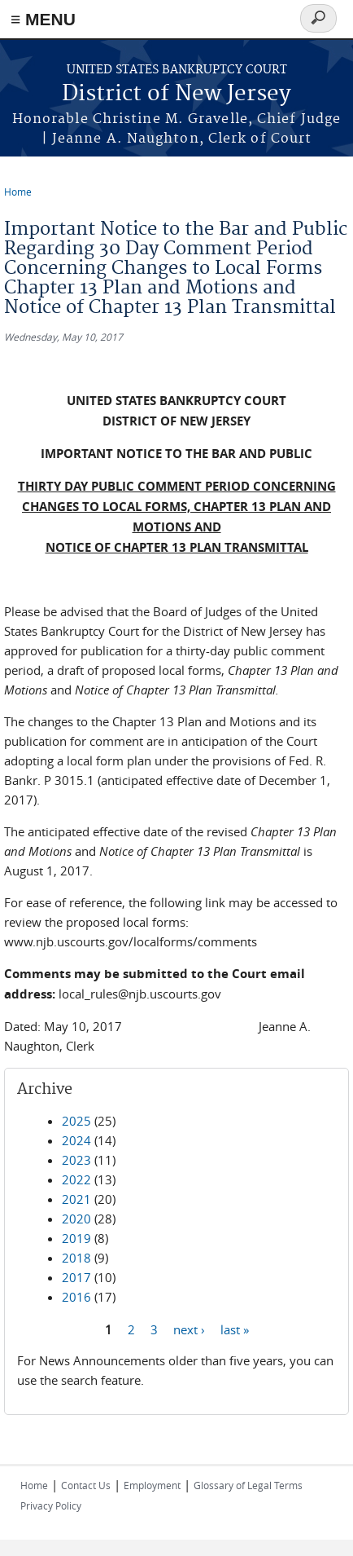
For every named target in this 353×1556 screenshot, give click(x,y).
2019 (76, 1238)
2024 (76, 1140)
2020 (76, 1218)
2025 (76, 1121)
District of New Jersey (176, 94)
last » (234, 1328)
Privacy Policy (50, 1505)
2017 (76, 1277)
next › (189, 1328)
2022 (76, 1179)
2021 (76, 1199)
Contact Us (86, 1485)
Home (18, 191)
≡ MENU (43, 19)
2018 (76, 1258)
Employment (152, 1485)
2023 (76, 1160)
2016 (76, 1297)
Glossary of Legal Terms (248, 1485)
